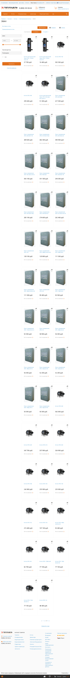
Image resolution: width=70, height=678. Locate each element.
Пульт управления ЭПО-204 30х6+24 (60, 135)
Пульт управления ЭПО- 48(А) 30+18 (29, 368)
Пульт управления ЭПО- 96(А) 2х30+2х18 (29, 290)
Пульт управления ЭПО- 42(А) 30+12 (60, 368)
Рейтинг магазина (62, 633)
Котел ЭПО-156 (43, 483)
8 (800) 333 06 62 (25, 8)
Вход (59, 2)
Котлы (13, 14)
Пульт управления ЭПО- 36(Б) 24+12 (29, 406)
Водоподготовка (44, 14)
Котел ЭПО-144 (59, 483)
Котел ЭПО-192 (59, 56)
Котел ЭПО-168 (28, 483)
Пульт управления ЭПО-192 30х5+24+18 (29, 173)
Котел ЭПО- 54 (43, 600)
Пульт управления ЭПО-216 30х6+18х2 (44, 135)
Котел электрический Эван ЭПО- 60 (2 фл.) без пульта (45, 97)
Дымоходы (33, 14)
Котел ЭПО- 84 (27, 561)
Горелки (5, 14)
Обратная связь (6, 641)
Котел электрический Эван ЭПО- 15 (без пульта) (29, 58)
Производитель (11, 50)
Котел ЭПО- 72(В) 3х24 (45, 561)
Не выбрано (40, 2)
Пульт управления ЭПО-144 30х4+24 (44, 212)
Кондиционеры (22, 14)
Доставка (21, 2)
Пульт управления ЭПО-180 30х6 (44, 173)
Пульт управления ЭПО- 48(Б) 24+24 (60, 329)
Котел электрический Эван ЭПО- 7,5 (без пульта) (45, 58)
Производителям (13, 2)
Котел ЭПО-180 (28, 95)
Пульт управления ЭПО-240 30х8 (60, 96)
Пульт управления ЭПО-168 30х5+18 (60, 173)
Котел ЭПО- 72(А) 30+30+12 (28, 600)
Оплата (27, 2)
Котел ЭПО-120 (43, 522)
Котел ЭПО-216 (43, 445)
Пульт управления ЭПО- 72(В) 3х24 (60, 290)
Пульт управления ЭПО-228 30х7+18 (29, 135)
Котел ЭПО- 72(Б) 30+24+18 (59, 562)
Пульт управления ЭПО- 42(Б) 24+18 (44, 368)
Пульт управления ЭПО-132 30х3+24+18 (60, 212)
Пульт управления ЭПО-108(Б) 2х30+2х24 (45, 251)
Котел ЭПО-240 (59, 406)
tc (68, 673)
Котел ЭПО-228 (28, 445)
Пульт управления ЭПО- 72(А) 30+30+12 (29, 329)
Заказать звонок (6, 636)
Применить (12, 64)
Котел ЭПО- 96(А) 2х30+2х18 (59, 523)
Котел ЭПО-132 (28, 522)
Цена (11, 36)
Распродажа (11, 53)
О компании (4, 2)
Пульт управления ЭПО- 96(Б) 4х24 (60, 251)
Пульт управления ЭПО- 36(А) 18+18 (44, 406)
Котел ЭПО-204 (59, 445)
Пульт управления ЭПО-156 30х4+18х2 (29, 212)
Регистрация (65, 2)
